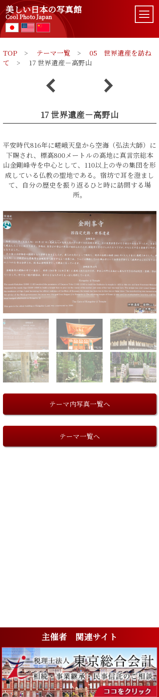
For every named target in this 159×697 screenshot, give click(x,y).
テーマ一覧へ (79, 436)
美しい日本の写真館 (44, 13)
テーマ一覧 (53, 52)
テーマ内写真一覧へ (79, 403)
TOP (10, 52)
